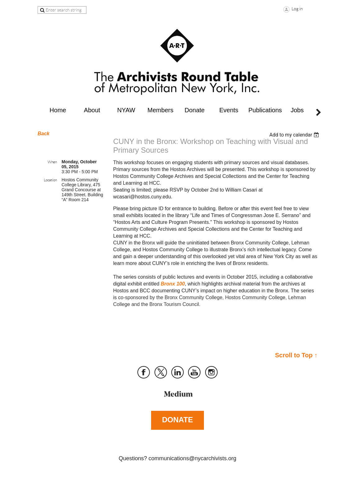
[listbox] (294, 135)
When (52, 162)
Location (50, 180)
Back (43, 133)
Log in (297, 8)
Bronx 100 (173, 283)
